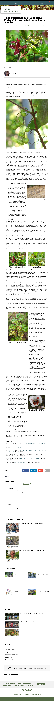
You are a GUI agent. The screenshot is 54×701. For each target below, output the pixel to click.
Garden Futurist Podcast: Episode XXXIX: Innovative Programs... (32, 536)
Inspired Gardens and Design (11, 654)
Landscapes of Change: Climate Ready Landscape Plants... (31, 613)
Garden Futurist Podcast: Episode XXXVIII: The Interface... (31, 550)
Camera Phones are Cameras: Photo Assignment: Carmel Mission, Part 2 (43, 592)
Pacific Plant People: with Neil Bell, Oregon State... (29, 629)
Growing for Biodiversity (10, 649)
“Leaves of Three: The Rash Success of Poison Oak (29, 458)
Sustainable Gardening (10, 659)
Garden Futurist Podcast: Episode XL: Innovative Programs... (32, 523)
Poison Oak (18, 447)
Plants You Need (11, 25)
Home (5, 25)
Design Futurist (8, 657)
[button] (25, 470)
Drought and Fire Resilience (11, 652)
